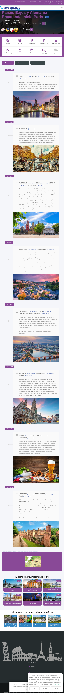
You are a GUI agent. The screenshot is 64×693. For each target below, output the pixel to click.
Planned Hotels (22, 62)
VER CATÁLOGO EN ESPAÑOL (17, 1)
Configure (45, 688)
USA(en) (59, 3)
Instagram (32, 667)
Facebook (32, 664)
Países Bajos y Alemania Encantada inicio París (24, 14)
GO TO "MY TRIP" (30, 1)
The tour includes (37, 62)
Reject (34, 688)
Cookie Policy (55, 684)
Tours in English (48, 3)
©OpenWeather (35, 549)
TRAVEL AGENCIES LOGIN (56, 1)
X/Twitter (32, 671)
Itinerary (8, 62)
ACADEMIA (45, 1)
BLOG (38, 1)
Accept (56, 688)
